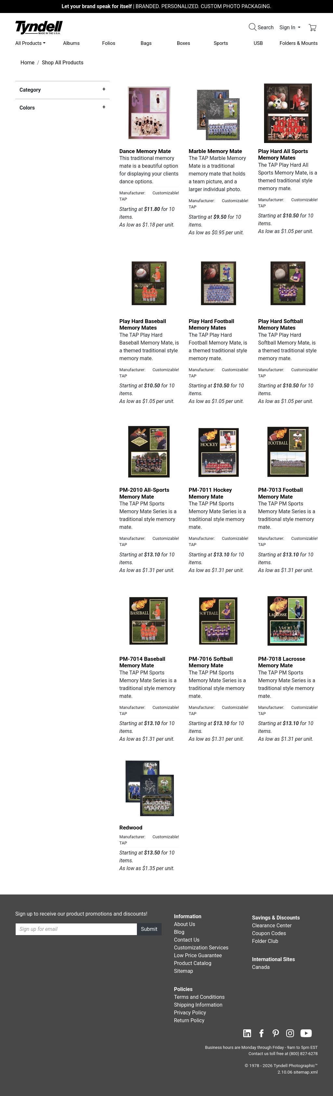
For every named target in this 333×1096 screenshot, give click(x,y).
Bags (146, 43)
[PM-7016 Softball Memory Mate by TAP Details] (218, 621)
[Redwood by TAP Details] (149, 789)
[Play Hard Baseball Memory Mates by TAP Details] (149, 283)
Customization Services (201, 948)
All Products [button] (28, 43)
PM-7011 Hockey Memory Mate (210, 493)
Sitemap (183, 971)
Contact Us (187, 940)
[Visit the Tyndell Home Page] (39, 27)
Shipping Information (198, 1005)
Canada (261, 967)
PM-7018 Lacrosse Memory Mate (281, 662)
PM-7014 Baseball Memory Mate (142, 662)
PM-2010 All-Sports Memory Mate (144, 493)
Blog (179, 932)
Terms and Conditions (199, 997)
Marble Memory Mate (215, 151)
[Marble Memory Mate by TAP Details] (218, 113)
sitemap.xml (306, 1072)
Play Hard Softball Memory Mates (280, 324)
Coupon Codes (269, 933)
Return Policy (189, 1020)
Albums (71, 43)
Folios (108, 43)
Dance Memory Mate (145, 151)
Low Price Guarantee (198, 955)
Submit (149, 929)
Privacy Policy (190, 1013)
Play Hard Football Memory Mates (211, 324)
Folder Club (265, 941)
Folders (299, 43)
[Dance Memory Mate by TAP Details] (149, 113)
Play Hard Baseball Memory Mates (142, 324)
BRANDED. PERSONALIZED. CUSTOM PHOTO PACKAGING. (167, 6)
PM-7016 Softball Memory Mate (211, 662)
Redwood (130, 827)
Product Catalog (192, 963)
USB (258, 43)
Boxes (183, 43)
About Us (184, 924)
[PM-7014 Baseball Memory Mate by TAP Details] (149, 621)
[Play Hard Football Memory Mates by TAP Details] (218, 283)
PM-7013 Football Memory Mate (280, 493)
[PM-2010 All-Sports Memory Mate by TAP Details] (149, 452)
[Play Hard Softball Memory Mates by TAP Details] (288, 283)
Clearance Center (272, 925)
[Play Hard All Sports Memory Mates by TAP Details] (288, 113)
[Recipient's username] (76, 929)
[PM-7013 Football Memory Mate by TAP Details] (288, 452)
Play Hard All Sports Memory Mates (283, 154)
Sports (221, 43)
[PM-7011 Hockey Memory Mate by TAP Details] (218, 452)
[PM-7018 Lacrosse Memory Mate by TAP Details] (288, 621)
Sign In (288, 27)
